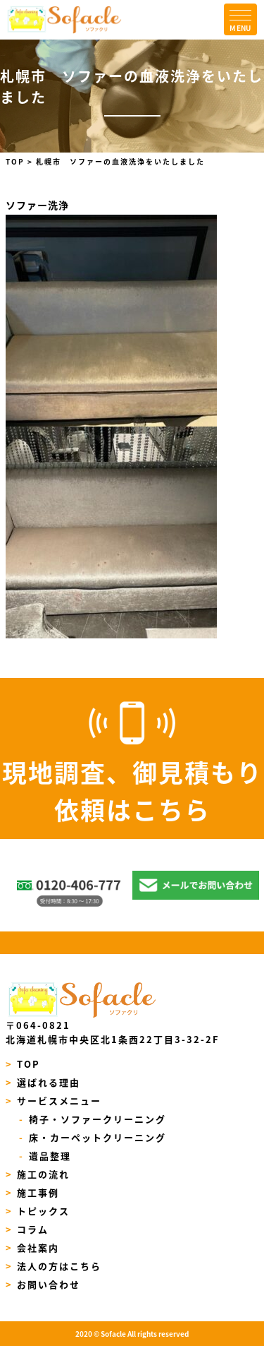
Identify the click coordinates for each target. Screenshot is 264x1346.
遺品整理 (45, 1155)
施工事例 (33, 1192)
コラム (27, 1229)
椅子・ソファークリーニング (92, 1119)
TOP (23, 1064)
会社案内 (33, 1247)
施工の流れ (38, 1174)
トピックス (38, 1210)
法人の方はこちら (54, 1266)
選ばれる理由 (43, 1082)
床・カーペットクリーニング (92, 1137)
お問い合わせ (43, 1284)
